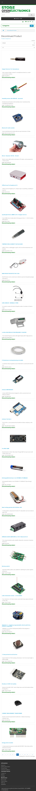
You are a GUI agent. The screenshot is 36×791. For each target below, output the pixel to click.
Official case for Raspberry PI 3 (9, 185)
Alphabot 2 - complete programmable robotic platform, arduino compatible (16, 625)
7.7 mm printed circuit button (9, 654)
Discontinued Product (11, 30)
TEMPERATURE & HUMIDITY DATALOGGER (12, 244)
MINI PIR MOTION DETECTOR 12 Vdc (10, 273)
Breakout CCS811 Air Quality (9, 684)
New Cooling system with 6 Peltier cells (12, 507)
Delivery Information (5, 766)
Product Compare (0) (6, 38)
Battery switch (6, 566)
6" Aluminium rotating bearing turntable (12, 360)
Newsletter (3, 784)
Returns (2, 774)
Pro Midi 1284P (5, 448)
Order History (4, 781)
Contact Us (3, 773)
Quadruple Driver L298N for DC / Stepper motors (14, 214)
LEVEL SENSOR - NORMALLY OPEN (10, 303)
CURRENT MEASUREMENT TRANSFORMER (12, 713)
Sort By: (33, 40)
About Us (3, 765)
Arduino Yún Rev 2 (6, 419)
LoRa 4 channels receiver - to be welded (12, 595)
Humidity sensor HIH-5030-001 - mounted (12, 98)
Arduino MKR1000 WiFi (7, 389)
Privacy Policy (4, 768)
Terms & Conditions (5, 769)
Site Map (3, 776)
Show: (33, 45)
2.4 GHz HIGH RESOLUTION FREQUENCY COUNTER (14, 332)
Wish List (3, 782)
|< (2, 754)
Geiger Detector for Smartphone (10, 69)
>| (32, 754)
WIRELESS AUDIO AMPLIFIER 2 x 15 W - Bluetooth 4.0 (15, 536)
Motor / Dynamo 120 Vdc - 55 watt (10, 155)
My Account (3, 779)
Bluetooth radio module (8, 128)
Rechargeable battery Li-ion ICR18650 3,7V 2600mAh (15, 478)
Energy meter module (7, 742)
